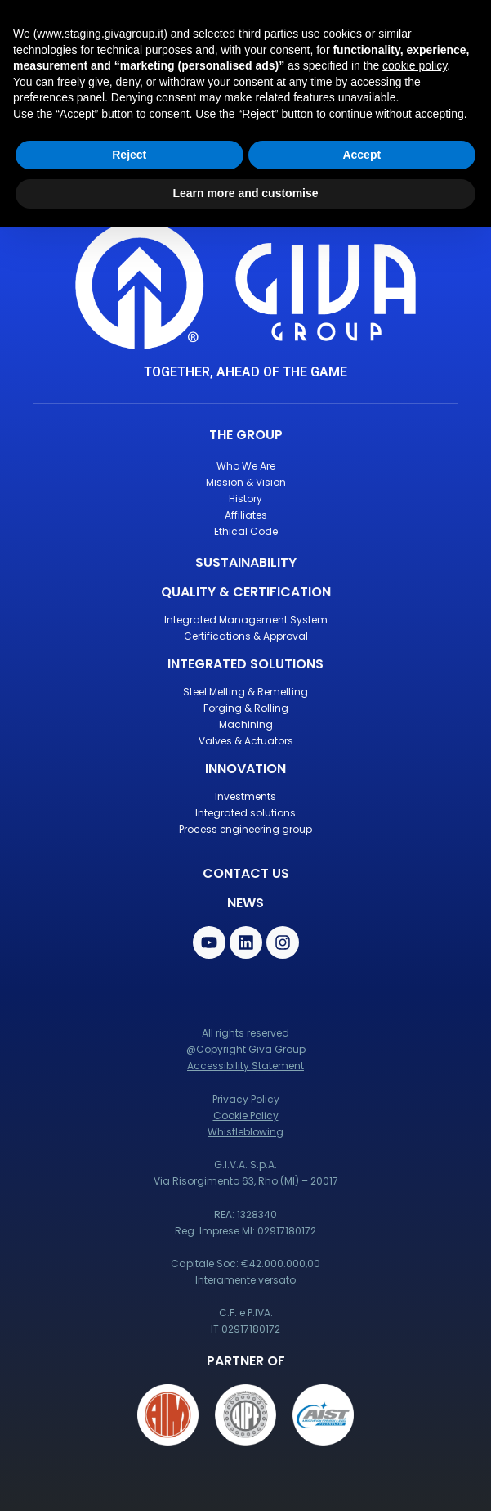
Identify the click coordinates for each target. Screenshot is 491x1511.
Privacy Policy (245, 1099)
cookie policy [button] (414, 65)
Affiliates (246, 515)
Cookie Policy (246, 1115)
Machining (246, 724)
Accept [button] (361, 154)
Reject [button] (129, 154)
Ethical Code (246, 531)
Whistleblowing (245, 1132)
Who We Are (245, 466)
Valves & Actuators (246, 741)
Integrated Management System (246, 620)
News (245, 902)
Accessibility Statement (245, 1066)
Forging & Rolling (245, 708)
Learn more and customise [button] (245, 193)
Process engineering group (245, 829)
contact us (246, 873)
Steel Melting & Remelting (245, 692)
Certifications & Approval (246, 636)
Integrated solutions (245, 813)
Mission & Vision (246, 482)
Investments (245, 796)
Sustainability (246, 562)
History (245, 499)
